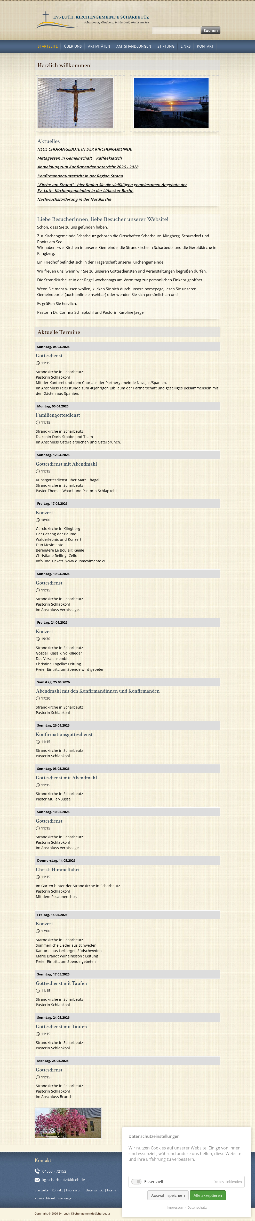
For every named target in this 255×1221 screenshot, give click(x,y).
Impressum (74, 1190)
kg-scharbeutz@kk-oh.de (63, 1179)
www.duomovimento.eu (86, 561)
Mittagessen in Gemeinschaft (65, 158)
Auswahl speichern (168, 1195)
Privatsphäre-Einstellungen (54, 1198)
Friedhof (51, 262)
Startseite (42, 1190)
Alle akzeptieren (208, 1195)
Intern (111, 1190)
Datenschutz (95, 1190)
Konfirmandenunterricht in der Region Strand (80, 175)
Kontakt (57, 1190)
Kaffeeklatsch (109, 158)
